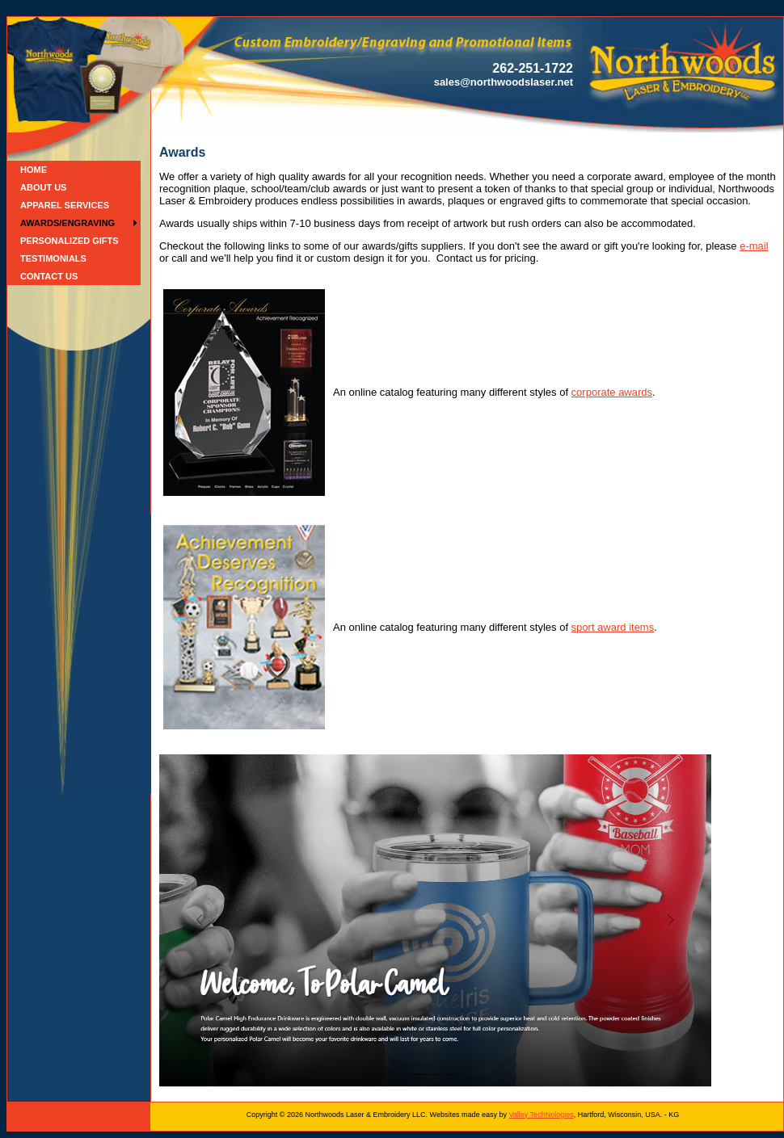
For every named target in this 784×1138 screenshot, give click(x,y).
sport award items (613, 627)
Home (33, 169)
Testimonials (53, 258)
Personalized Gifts (69, 241)
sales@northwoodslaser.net (503, 82)
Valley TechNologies (540, 1115)
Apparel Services (64, 205)
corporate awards (611, 392)
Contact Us (49, 276)
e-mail (754, 246)
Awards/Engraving (67, 223)
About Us (43, 187)
